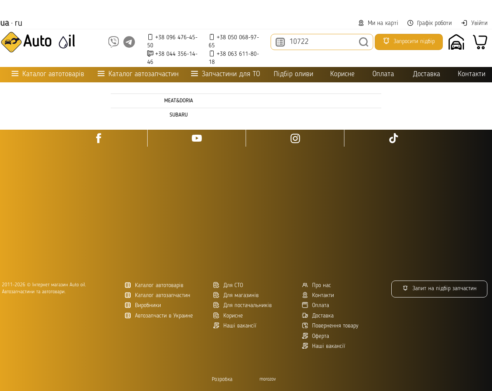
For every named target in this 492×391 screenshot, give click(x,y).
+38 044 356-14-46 (172, 57)
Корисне (342, 74)
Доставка (426, 74)
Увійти (474, 23)
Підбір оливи (293, 74)
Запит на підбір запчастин (439, 288)
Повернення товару (330, 325)
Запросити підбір (408, 41)
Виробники (143, 305)
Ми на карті (378, 23)
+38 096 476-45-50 (172, 41)
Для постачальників (242, 305)
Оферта (315, 336)
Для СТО (228, 285)
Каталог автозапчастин (157, 295)
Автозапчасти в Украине (159, 315)
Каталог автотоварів (154, 285)
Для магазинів (236, 295)
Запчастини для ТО (225, 74)
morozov (267, 379)
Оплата (383, 74)
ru (18, 23)
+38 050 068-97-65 (234, 41)
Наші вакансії (323, 346)
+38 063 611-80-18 (234, 57)
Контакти (471, 74)
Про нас (316, 285)
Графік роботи (429, 23)
